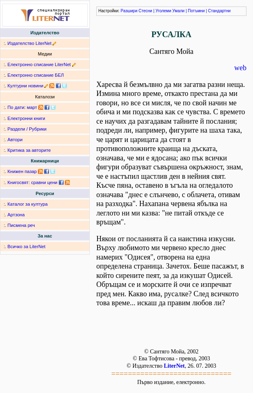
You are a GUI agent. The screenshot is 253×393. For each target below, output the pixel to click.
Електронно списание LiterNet (39, 64)
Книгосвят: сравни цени (32, 182)
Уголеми (163, 11)
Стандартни (219, 11)
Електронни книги (26, 118)
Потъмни (196, 11)
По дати (15, 107)
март (32, 107)
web (240, 68)
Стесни (145, 11)
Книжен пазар (22, 171)
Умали (178, 11)
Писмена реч (21, 225)
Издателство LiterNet (29, 43)
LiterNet (174, 366)
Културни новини (25, 85)
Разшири (129, 11)
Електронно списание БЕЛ (35, 75)
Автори (14, 139)
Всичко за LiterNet (26, 246)
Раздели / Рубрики (27, 129)
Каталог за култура (27, 204)
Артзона (15, 214)
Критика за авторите (29, 150)
